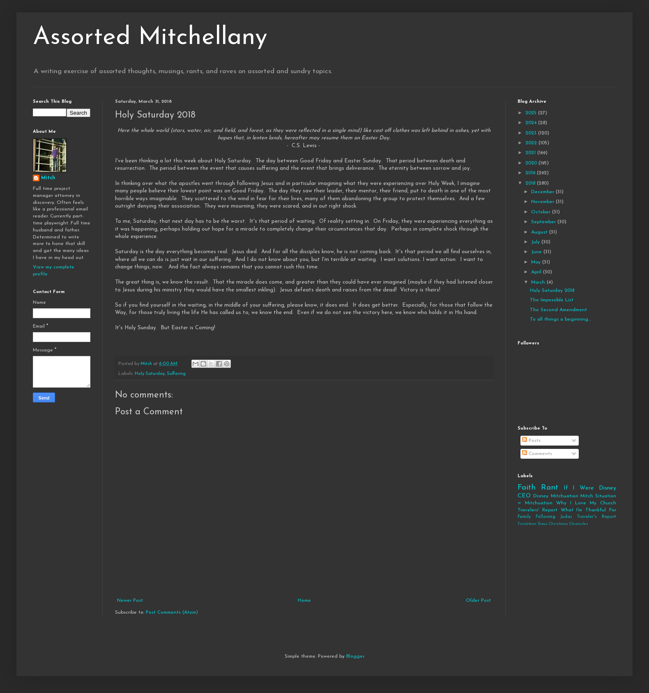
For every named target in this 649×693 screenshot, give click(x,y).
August (540, 232)
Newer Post (130, 600)
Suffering (176, 374)
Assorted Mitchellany (150, 37)
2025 (531, 113)
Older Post (478, 600)
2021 (531, 152)
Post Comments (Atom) (172, 612)
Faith (527, 488)
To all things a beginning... (560, 319)
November (543, 201)
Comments (537, 453)
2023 (531, 133)
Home (304, 600)
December (543, 191)
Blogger (355, 656)
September (544, 221)
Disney (540, 496)
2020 (532, 163)
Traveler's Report (596, 517)
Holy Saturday (150, 374)
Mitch (48, 178)
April (537, 272)
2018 (531, 183)
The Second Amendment (558, 309)
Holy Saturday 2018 (552, 290)
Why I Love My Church (586, 503)
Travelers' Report (537, 510)
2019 (531, 173)
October (541, 212)
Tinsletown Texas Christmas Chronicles (553, 524)
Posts (531, 440)
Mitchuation (564, 496)
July (536, 242)
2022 (532, 143)
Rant (549, 488)
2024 (531, 122)
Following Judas (554, 517)
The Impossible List (551, 300)
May (536, 262)
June (537, 251)
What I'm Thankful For (588, 510)
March (539, 282)
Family (524, 517)
